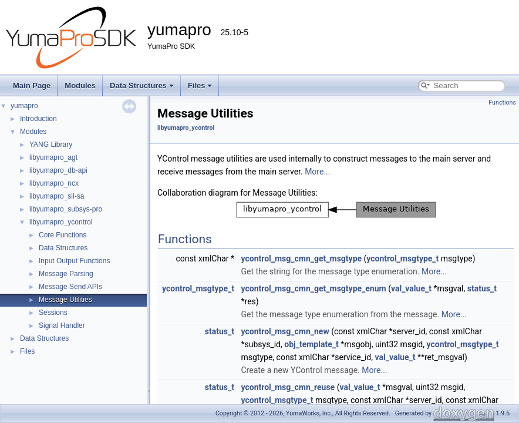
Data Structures (142, 85)
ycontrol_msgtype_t (402, 258)
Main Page (31, 85)
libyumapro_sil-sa (56, 196)
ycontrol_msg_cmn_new (285, 331)
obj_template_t (311, 344)
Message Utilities (65, 300)
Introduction (38, 119)
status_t (482, 288)
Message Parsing (66, 274)
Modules (80, 85)
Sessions (53, 312)
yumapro (24, 106)
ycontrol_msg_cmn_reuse (288, 387)
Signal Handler (62, 325)
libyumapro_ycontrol (60, 222)
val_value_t (411, 288)
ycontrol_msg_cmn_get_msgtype (301, 258)
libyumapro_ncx (54, 183)
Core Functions (62, 235)
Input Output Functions (74, 261)
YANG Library (50, 144)
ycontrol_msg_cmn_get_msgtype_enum (313, 288)
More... (317, 171)
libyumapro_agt (53, 157)
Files (200, 85)
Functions (502, 102)
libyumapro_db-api (58, 170)
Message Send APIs (70, 287)
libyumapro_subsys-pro (65, 209)
